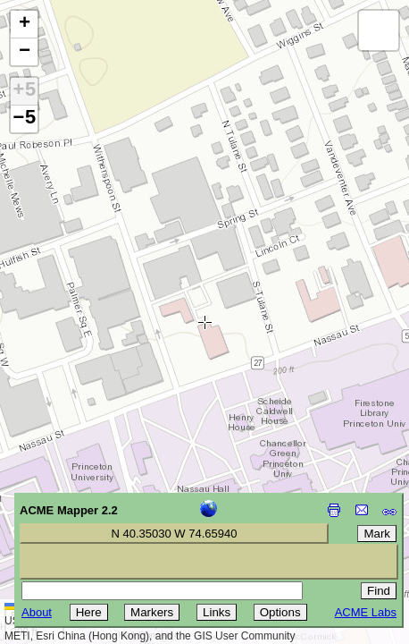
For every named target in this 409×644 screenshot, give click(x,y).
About (36, 612)
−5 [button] (24, 119)
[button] (24, 24)
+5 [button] (24, 91)
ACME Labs (365, 612)
